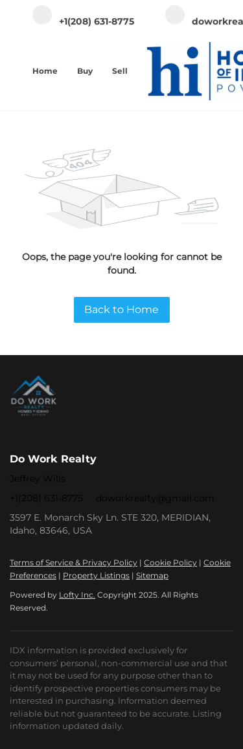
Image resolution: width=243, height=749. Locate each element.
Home (45, 71)
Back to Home (121, 309)
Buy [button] (85, 71)
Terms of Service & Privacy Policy (73, 562)
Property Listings (96, 575)
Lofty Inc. (77, 595)
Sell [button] (120, 71)
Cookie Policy (170, 562)
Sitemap (152, 575)
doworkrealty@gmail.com (155, 498)
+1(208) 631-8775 (46, 498)
